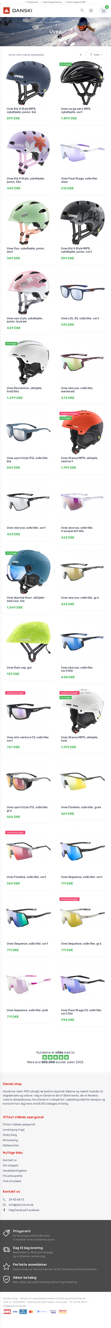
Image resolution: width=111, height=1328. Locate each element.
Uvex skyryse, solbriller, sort (26, 527)
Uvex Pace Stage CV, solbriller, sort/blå (81, 1012)
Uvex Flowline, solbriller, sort (26, 877)
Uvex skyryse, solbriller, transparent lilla (77, 529)
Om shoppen (10, 1165)
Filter (95, 54)
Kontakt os (10, 1160)
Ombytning (10, 1135)
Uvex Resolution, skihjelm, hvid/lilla (24, 390)
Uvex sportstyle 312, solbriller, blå (27, 459)
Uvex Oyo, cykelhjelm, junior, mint (26, 250)
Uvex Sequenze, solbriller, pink (27, 1010)
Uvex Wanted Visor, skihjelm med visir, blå (25, 599)
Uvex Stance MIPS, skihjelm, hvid (79, 739)
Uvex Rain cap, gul (19, 667)
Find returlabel (12, 1181)
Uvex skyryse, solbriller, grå (80, 597)
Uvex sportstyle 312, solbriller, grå (27, 809)
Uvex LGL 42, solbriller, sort (80, 318)
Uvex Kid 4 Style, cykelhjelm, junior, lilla (26, 180)
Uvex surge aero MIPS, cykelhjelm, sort (76, 110)
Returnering (10, 1140)
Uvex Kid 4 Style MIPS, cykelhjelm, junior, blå (21, 110)
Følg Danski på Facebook (21, 1210)
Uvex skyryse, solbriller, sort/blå (77, 669)
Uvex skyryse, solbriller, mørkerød (77, 390)
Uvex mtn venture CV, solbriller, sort (28, 739)
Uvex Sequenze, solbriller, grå (81, 943)
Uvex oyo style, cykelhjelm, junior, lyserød (25, 320)
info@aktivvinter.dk (18, 1205)
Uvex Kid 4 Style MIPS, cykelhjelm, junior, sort (76, 250)
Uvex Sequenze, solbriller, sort (81, 877)
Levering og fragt (14, 1129)
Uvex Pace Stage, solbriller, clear (79, 180)
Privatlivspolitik (12, 1176)
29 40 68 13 (13, 1199)
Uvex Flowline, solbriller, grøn (81, 807)
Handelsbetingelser (15, 1170)
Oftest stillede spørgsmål (19, 1124)
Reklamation (11, 1145)
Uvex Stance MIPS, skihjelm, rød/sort (79, 459)
